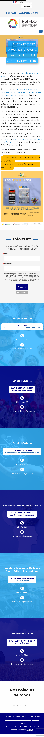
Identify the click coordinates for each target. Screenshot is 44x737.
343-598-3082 (22, 527)
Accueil (26, 6)
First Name (8, 264)
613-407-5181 (22, 340)
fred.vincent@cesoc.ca (22, 536)
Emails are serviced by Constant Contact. (22, 281)
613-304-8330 (22, 655)
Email (6, 254)
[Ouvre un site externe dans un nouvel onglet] (20, 159)
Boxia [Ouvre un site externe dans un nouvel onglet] (7, 139)
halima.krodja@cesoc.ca (22, 664)
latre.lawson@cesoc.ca (22, 602)
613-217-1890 (22, 464)
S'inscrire (22, 287)
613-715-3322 (22, 402)
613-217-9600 (22, 592)
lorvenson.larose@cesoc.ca (22, 474)
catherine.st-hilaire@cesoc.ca (22, 411)
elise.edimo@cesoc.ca (22, 349)
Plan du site (35, 717)
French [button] (18, 2)
